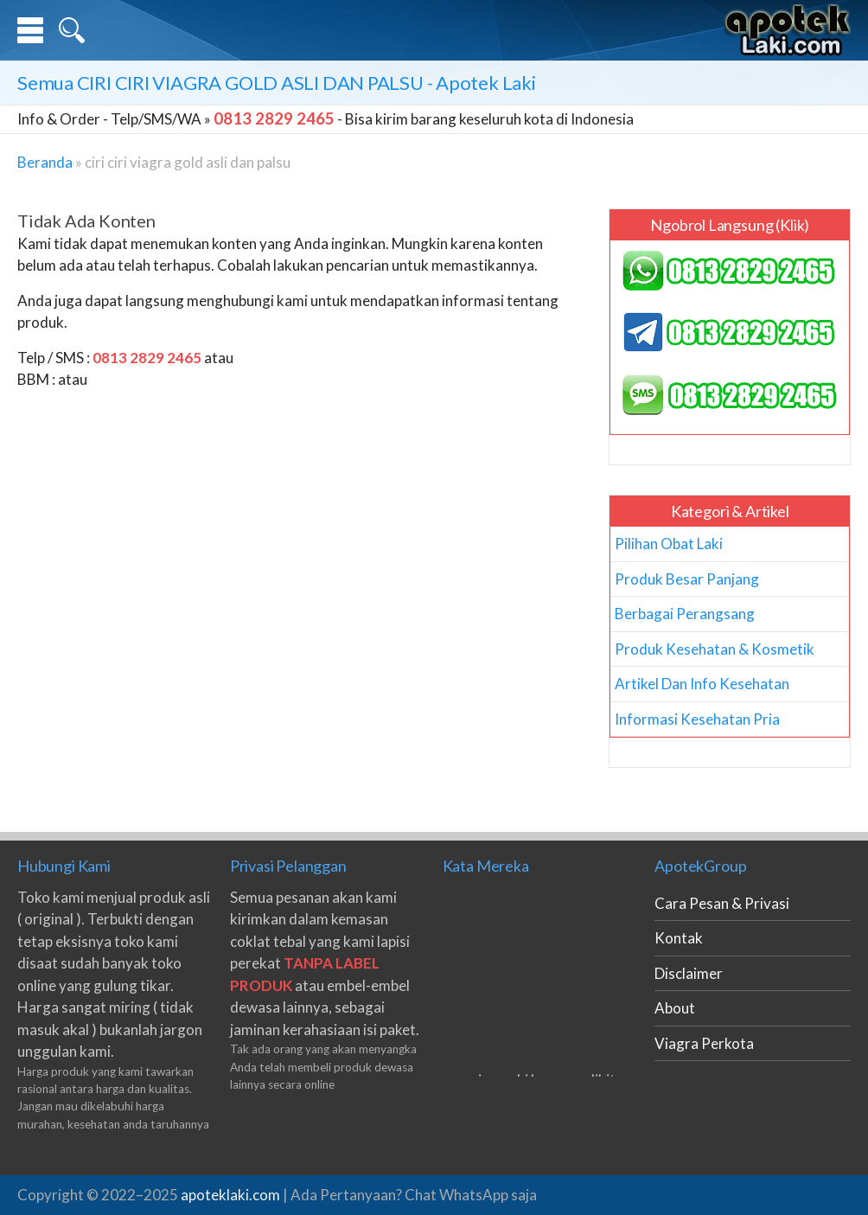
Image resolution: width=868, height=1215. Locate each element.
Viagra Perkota (704, 1043)
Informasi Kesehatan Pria (697, 719)
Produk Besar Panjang (687, 579)
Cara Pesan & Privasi (721, 903)
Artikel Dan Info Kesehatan (702, 684)
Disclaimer (688, 973)
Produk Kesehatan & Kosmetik (714, 649)
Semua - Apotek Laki (276, 82)
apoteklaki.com (230, 1195)
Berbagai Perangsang (685, 613)
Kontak (678, 938)
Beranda (45, 162)
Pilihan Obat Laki (669, 543)
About (674, 1008)
